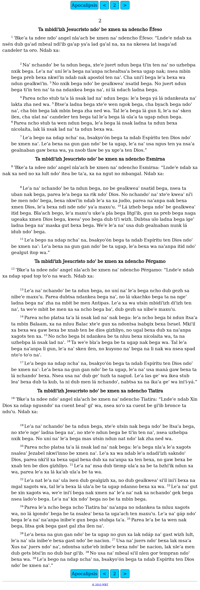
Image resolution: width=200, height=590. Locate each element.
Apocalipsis (84, 5)
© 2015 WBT (100, 584)
